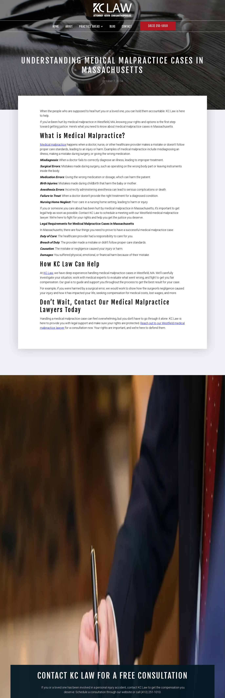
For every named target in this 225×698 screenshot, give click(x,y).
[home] (112, 10)
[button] (91, 26)
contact (127, 26)
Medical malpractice (53, 144)
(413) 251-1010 (158, 26)
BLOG (112, 26)
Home (56, 26)
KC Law (48, 273)
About (69, 26)
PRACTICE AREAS (89, 26)
